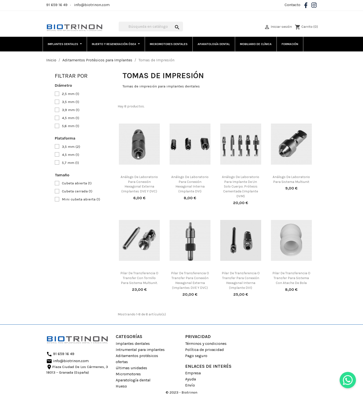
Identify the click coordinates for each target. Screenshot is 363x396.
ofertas (122, 361)
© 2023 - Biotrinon (181, 392)
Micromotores (128, 374)
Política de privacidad (204, 349)
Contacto (292, 4)
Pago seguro (196, 355)
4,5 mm (70, 118)
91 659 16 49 (56, 4)
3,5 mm (70, 102)
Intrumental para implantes (140, 349)
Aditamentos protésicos (137, 355)
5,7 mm (70, 162)
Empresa (193, 373)
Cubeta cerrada (77, 191)
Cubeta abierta (77, 183)
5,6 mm (70, 126)
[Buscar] (151, 26)
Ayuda (190, 379)
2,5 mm (70, 94)
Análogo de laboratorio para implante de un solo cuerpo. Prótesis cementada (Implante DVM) (240, 186)
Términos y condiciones (206, 343)
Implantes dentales (133, 343)
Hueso (121, 386)
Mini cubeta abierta (81, 199)
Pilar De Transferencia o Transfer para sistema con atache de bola (291, 278)
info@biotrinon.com (92, 4)
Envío (190, 385)
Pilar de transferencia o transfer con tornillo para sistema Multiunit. (139, 278)
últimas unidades (131, 368)
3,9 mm (70, 110)
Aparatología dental (133, 380)
